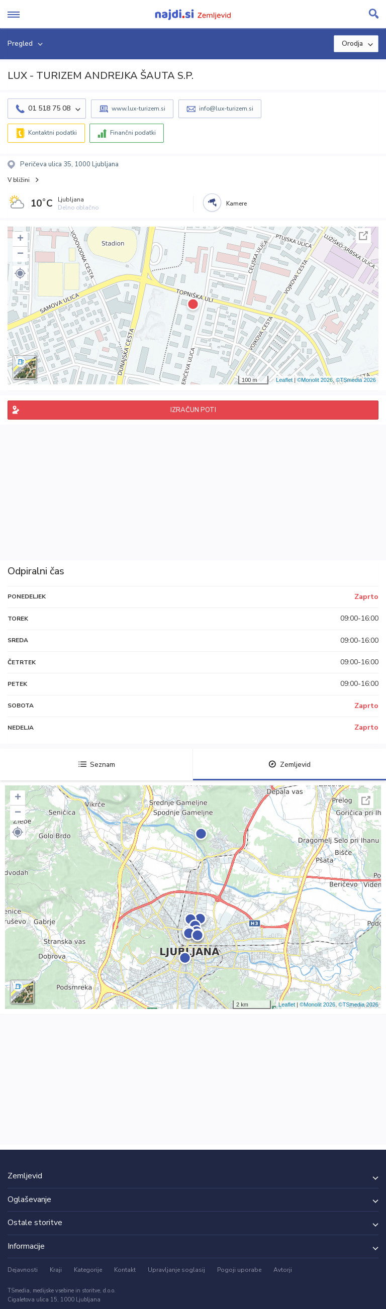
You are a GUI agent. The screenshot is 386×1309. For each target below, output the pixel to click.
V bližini (19, 180)
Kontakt (125, 1270)
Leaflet (284, 380)
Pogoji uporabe (239, 1270)
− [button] (20, 254)
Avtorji (282, 1270)
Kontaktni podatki (52, 133)
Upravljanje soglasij (176, 1270)
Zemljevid (289, 764)
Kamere (236, 203)
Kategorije (88, 1270)
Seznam (96, 764)
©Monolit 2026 (315, 380)
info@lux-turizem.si (226, 109)
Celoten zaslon (363, 235)
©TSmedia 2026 (356, 380)
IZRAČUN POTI (193, 410)
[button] (20, 273)
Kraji (56, 1270)
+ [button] (20, 239)
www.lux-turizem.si (138, 109)
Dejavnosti (23, 1270)
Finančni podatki (133, 133)
